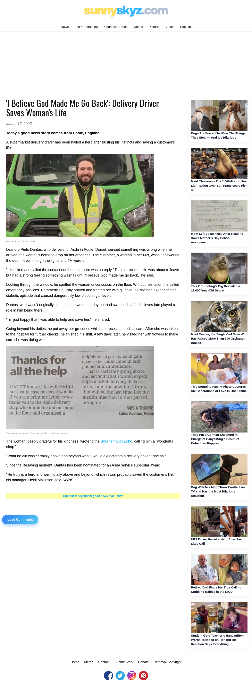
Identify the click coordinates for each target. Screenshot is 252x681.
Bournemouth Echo (116, 441)
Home (74, 662)
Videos (138, 26)
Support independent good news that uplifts (93, 496)
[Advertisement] (126, 62)
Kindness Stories (115, 26)
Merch (88, 662)
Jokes (170, 26)
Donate (143, 662)
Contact (103, 662)
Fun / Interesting (86, 26)
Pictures (154, 26)
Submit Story (124, 662)
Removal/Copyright (168, 662)
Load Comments (20, 519)
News (65, 26)
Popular (185, 26)
